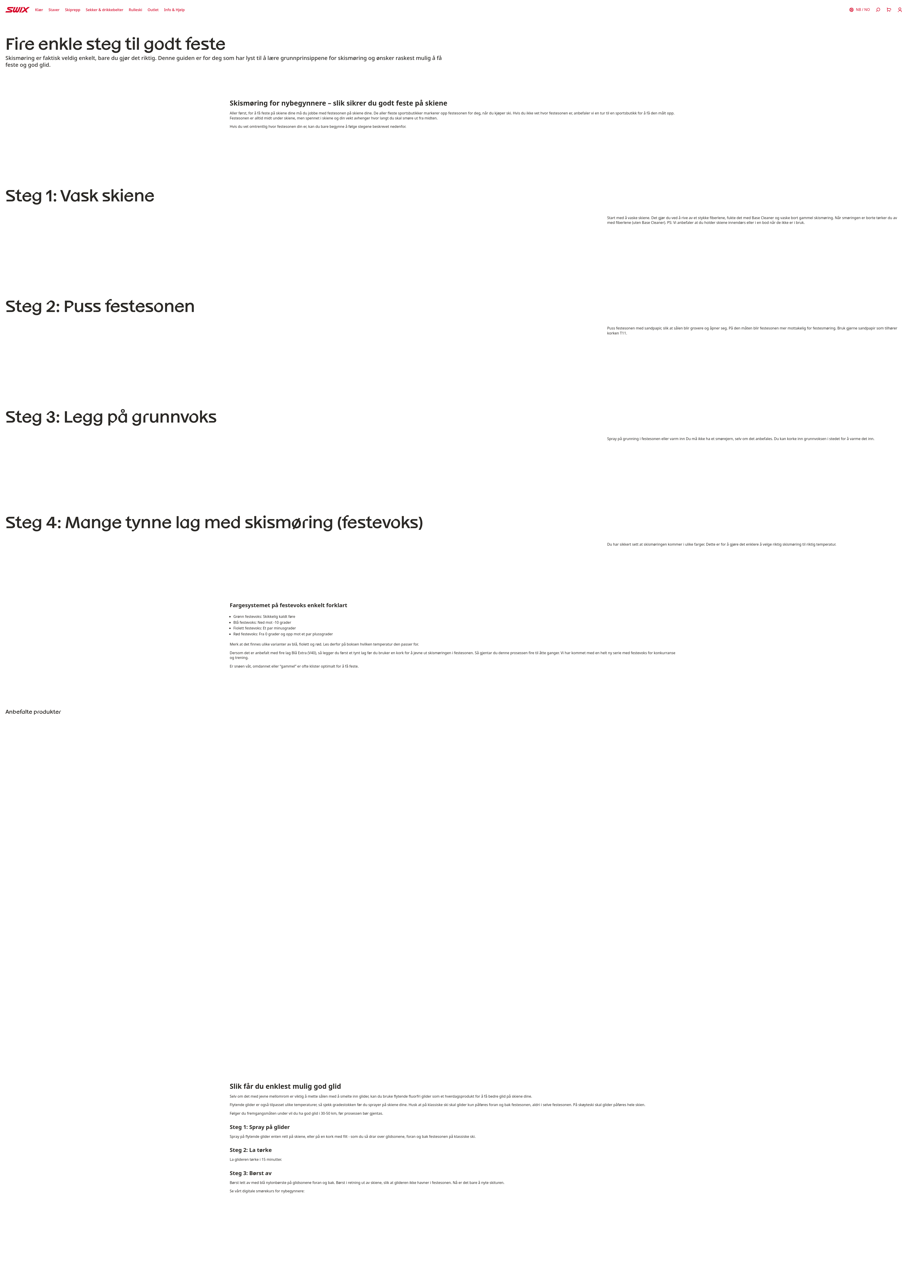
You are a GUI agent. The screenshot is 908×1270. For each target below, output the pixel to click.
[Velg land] (859, 9)
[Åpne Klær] (39, 10)
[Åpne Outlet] (153, 10)
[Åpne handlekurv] (888, 9)
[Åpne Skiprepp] (72, 10)
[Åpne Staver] (54, 10)
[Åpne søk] (878, 9)
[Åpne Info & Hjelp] (174, 10)
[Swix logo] (17, 9)
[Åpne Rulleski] (135, 10)
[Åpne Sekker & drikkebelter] (104, 10)
